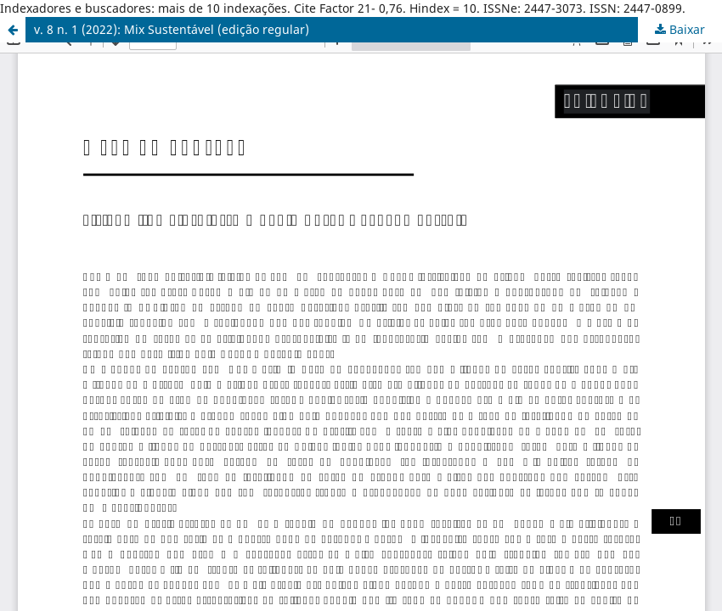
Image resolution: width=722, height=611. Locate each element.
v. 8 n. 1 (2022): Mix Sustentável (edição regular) (171, 29)
